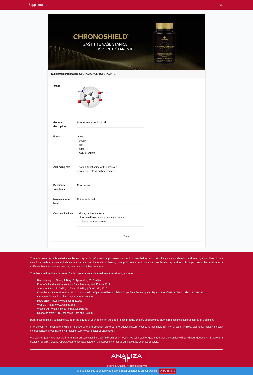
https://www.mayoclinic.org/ (67, 300)
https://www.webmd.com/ (62, 304)
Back (126, 236)
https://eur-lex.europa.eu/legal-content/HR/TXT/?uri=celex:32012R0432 (164, 292)
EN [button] (221, 4)
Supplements (38, 5)
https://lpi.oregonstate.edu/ (78, 296)
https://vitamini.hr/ (78, 308)
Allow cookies (167, 371)
